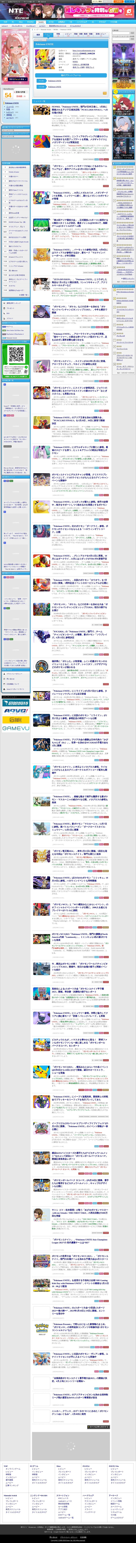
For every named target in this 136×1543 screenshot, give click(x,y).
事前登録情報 (63, 1504)
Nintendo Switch (11, 338)
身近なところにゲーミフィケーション (18, 280)
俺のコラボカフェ (15, 246)
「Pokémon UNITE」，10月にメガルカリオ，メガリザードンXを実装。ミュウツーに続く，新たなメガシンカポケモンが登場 (80, 196)
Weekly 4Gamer (14, 172)
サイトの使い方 (29, 2)
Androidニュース (65, 1501)
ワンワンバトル (122, 349)
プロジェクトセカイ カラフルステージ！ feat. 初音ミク (125, 357)
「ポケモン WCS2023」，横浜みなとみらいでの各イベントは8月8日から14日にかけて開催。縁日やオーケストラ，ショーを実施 (80, 1070)
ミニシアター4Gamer (16, 266)
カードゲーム (116, 1507)
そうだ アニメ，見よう (17, 226)
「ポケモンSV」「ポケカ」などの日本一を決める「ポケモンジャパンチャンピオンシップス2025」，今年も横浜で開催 (79, 310)
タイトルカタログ (39, 1483)
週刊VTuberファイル (16, 190)
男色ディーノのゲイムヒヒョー (18, 195)
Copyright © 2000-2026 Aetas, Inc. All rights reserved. (68, 1540)
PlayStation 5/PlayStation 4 (15, 334)
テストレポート (91, 1501)
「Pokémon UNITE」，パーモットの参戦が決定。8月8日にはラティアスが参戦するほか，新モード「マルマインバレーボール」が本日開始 (80, 253)
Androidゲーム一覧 (66, 1518)
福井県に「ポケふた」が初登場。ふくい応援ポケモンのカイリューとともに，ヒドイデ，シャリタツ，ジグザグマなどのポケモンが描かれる (79, 664)
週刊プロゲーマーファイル (18, 181)
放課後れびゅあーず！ (17, 290)
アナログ (102, 22)
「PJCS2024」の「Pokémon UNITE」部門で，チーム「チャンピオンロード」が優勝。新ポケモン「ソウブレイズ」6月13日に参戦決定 (79, 634)
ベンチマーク (90, 1512)
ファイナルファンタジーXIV (125, 310)
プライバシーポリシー (14, 674)
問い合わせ (42, 2)
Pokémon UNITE (54, 81)
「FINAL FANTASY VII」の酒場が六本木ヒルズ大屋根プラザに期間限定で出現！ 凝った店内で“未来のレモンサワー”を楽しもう (125, 205)
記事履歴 (118, 1)
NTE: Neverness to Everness (125, 293)
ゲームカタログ (75, 26)
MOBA (75, 62)
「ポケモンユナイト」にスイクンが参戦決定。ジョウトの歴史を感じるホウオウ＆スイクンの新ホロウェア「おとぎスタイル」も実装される (79, 391)
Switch (41, 22)
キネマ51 (12, 286)
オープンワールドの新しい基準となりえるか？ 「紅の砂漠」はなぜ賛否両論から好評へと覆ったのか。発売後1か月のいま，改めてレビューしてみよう (16, 505)
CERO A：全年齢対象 (81, 64)
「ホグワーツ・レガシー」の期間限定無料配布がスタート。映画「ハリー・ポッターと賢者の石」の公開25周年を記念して (125, 216)
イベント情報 (116, 1501)
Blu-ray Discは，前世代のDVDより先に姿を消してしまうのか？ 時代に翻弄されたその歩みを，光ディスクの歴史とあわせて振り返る (16, 470)
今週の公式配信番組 (16, 185)
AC (93, 22)
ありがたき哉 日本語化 (17, 275)
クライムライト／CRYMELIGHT (125, 328)
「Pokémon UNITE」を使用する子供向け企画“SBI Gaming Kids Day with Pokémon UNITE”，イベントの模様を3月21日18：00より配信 (80, 1283)
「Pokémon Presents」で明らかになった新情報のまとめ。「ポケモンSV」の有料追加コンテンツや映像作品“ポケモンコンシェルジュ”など (80, 1327)
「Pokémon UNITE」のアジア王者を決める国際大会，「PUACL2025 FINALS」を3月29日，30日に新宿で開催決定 (78, 420)
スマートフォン (62, 1495)
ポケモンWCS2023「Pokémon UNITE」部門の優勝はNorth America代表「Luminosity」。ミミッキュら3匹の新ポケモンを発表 (80, 937)
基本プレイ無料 (79, 67)
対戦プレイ (90, 67)
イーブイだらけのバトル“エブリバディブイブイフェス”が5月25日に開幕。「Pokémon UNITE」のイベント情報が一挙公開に (80, 1126)
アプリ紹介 (62, 1509)
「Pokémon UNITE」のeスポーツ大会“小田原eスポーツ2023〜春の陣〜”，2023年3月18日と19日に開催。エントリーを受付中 (78, 1311)
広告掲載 (83, 1537)
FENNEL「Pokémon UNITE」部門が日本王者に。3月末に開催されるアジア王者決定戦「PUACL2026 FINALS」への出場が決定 (80, 110)
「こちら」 (80, 1529)
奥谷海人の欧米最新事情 (17, 167)
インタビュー (31, 26)
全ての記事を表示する (99, 1427)
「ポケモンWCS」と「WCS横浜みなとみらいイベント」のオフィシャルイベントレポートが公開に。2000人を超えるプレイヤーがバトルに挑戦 (80, 907)
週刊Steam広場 (14, 213)
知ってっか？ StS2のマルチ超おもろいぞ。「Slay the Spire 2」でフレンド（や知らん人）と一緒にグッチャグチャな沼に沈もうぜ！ (16, 536)
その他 (113, 1515)
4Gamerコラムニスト (16, 257)
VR (71, 22)
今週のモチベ (13, 176)
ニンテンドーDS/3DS (38, 1495)
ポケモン (76, 53)
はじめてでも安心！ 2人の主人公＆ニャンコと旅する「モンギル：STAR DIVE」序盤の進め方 (15, 439)
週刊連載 (9, 1480)
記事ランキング (12, 1485)
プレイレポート (17, 26)
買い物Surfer (13, 270)
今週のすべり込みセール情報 (18, 208)
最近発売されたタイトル (57, 26)
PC (13, 22)
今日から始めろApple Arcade (18, 242)
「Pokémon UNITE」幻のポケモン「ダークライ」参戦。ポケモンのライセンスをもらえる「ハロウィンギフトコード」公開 (80, 529)
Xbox (21, 22)
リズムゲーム (116, 1512)
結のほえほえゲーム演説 (17, 237)
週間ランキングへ (128, 278)
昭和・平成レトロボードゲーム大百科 (18, 252)
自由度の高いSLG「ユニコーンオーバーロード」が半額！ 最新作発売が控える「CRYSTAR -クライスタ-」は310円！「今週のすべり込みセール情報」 (125, 183)
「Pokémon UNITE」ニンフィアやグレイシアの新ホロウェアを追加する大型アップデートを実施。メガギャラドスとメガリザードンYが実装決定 (80, 139)
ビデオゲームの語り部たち (18, 261)
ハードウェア (82, 22)
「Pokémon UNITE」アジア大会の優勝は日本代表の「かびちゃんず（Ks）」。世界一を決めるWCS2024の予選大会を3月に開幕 (80, 742)
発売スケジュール (39, 1480)
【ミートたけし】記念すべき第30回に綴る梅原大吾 (125, 238)
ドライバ (10, 318)
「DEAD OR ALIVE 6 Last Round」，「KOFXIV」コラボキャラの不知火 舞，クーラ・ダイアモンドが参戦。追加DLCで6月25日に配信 (125, 272)
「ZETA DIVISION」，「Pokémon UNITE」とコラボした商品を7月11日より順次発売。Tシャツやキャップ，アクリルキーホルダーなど (79, 282)
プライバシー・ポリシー (68, 1537)
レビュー (5, 26)
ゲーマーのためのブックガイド (18, 232)
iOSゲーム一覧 (64, 1515)
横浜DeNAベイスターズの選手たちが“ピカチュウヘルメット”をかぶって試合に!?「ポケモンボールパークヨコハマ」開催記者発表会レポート (80, 1156)
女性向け (61, 22)
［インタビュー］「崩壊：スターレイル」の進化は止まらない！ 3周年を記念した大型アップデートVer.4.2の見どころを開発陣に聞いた (15, 601)
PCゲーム (9, 326)
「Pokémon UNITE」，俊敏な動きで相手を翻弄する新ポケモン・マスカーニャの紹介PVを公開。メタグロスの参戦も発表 (80, 799)
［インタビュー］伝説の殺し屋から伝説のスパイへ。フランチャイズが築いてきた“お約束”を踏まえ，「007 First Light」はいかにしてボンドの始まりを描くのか (15, 663)
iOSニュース (63, 1498)
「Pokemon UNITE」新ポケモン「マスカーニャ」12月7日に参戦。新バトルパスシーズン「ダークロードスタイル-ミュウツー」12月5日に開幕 (79, 827)
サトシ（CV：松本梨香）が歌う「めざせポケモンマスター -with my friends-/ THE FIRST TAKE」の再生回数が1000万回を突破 (80, 1213)
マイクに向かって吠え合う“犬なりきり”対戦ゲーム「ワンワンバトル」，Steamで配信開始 (125, 227)
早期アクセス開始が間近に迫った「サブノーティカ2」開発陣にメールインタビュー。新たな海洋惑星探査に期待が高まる (15, 632)
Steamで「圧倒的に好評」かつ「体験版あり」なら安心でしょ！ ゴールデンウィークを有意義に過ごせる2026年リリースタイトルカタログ (16, 408)
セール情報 (62, 1507)
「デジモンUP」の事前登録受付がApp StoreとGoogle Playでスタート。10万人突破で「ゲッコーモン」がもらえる (125, 194)
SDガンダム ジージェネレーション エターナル (125, 319)
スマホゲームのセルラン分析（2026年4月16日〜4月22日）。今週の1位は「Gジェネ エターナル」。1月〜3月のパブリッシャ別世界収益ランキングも (125, 249)
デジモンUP (121, 336)
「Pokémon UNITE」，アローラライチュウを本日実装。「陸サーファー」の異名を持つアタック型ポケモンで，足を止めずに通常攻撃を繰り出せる (79, 337)
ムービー (42, 26)
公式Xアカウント (14, 2)
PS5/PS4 (30, 22)
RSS (3, 2)
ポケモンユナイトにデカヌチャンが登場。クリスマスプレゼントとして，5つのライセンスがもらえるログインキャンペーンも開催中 (80, 477)
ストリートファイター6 (125, 342)
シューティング (117, 1509)
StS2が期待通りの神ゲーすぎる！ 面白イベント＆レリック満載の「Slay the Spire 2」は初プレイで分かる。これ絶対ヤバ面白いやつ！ (16, 566)
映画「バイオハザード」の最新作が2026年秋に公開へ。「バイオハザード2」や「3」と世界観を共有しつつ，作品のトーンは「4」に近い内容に (125, 261)
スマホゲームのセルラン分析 (18, 201)
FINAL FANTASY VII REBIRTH (125, 302)
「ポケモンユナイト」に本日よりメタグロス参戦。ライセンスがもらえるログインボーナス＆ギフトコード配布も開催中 (79, 770)
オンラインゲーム (13, 1469)
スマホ (51, 22)
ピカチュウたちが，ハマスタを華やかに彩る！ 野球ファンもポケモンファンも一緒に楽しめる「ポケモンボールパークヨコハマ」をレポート (79, 1043)
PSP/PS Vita (114, 1466)
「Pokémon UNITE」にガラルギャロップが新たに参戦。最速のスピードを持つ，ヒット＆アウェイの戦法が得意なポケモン (80, 450)
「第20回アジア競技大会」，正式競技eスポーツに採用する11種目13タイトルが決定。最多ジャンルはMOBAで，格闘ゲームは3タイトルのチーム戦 (80, 223)
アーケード (113, 1495)
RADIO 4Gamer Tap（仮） (18, 222)
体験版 (9, 115)
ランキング (129, 1)
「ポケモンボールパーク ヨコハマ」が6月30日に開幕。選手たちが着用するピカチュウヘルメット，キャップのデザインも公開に (80, 1183)
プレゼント (10, 308)
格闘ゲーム (115, 1504)
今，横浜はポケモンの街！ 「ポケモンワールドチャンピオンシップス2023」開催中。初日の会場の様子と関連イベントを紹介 (80, 967)
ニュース (10, 106)
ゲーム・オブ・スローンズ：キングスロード (125, 367)
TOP (5, 22)
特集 (8, 109)
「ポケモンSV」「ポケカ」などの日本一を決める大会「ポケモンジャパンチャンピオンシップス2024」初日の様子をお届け (80, 607)
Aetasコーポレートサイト (15, 689)
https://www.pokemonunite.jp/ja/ (84, 51)
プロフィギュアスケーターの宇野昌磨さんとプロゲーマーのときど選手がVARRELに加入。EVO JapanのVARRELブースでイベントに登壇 (125, 171)
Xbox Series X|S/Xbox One (15, 330)
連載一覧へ (25, 295)
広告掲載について (13, 684)
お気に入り (108, 1)
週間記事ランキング (14, 303)
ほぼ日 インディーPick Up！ (18, 217)
